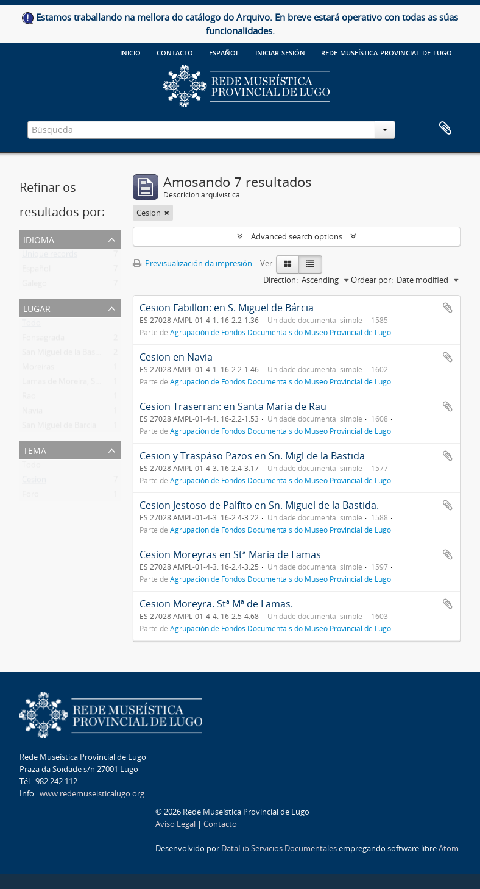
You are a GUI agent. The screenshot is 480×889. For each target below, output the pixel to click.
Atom (449, 848)
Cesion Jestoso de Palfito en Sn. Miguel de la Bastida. (259, 505)
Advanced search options (296, 236)
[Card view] (287, 264)
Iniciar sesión (280, 51)
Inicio (130, 51)
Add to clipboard (448, 308)
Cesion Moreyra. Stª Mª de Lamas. (216, 604)
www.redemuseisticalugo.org (92, 793)
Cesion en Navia (176, 357)
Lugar (37, 307)
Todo (31, 325)
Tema (34, 449)
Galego (34, 285)
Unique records (49, 256)
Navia (32, 413)
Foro (30, 496)
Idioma (38, 238)
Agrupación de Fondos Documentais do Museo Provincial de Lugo (280, 332)
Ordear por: (372, 279)
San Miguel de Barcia (59, 427)
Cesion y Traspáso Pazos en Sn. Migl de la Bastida (252, 455)
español (224, 51)
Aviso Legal (175, 823)
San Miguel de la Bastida (65, 354)
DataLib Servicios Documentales (279, 848)
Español (36, 271)
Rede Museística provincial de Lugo (386, 51)
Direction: (280, 279)
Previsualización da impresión (192, 263)
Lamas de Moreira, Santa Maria (78, 383)
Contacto (175, 51)
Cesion (34, 481)
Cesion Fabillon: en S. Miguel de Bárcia (226, 307)
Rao (29, 398)
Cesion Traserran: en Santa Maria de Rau (232, 406)
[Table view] (310, 264)
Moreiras (38, 369)
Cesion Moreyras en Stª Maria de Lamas (230, 554)
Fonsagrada (43, 340)
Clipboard (445, 128)
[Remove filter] (166, 213)
